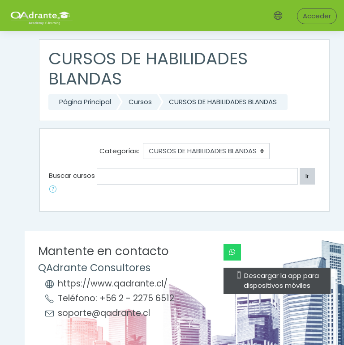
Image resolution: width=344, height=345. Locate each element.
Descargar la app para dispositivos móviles (277, 280)
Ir (307, 176)
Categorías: (119, 151)
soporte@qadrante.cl (104, 313)
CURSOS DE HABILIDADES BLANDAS (223, 101)
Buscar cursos (72, 175)
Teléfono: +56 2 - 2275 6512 (116, 298)
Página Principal (85, 101)
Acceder (317, 16)
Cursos (140, 101)
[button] (54, 190)
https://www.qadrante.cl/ (113, 284)
